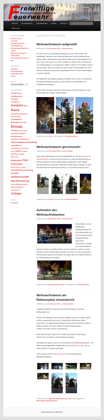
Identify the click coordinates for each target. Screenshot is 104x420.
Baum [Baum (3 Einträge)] (26, 106)
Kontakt (53, 23)
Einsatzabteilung (26, 23)
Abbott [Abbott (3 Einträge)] (20, 93)
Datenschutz (15, 28)
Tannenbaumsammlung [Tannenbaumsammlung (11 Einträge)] (22, 170)
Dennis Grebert (68, 48)
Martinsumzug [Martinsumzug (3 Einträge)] (19, 154)
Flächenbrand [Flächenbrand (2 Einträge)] (23, 130)
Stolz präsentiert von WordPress (52, 412)
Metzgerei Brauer (60, 354)
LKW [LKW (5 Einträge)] (13, 154)
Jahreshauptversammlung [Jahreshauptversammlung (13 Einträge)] (24, 142)
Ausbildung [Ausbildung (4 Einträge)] (15, 102)
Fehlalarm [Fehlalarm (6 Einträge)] (15, 130)
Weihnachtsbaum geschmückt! (58, 147)
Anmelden (14, 203)
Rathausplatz (40, 400)
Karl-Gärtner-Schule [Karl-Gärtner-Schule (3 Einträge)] (17, 148)
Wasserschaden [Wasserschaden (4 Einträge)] (22, 184)
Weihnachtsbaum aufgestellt (56, 44)
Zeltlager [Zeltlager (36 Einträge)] (16, 193)
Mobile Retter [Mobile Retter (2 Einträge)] (15, 157)
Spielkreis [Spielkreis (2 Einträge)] (23, 167)
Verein (50, 136)
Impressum (63, 23)
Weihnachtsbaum (71, 136)
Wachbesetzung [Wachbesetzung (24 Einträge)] (20, 180)
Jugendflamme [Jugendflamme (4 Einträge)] (16, 145)
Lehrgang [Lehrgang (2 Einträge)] (24, 151)
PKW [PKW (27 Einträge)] (25, 160)
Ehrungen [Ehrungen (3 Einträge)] (23, 122)
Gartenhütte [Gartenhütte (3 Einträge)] (15, 133)
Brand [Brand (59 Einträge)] (15, 110)
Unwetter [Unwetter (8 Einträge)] (15, 173)
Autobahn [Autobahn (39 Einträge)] (17, 105)
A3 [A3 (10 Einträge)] (12, 93)
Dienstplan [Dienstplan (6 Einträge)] (15, 122)
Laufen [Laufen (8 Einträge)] (18, 151)
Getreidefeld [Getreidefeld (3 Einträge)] (15, 139)
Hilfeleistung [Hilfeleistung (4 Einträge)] (23, 139)
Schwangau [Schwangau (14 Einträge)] (17, 164)
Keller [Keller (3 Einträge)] (26, 148)
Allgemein (51, 398)
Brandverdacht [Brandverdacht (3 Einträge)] (16, 116)
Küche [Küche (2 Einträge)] (13, 151)
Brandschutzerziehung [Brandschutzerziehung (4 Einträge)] (19, 114)
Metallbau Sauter (77, 345)
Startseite (14, 23)
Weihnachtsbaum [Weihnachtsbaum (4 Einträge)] (17, 187)
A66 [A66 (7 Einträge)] (15, 93)
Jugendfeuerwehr (42, 23)
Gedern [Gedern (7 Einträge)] (22, 133)
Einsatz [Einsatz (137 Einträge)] (17, 126)
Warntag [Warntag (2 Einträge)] (13, 184)
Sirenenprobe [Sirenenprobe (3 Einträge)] (15, 167)
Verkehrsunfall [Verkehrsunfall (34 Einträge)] (20, 176)
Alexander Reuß (68, 304)
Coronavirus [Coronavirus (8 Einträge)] (16, 119)
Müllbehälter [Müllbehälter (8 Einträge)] (16, 160)
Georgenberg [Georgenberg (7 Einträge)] (16, 136)
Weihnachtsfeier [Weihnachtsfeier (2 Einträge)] (15, 190)
